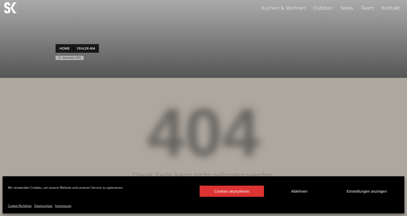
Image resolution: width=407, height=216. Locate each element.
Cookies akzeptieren (231, 191)
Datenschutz (43, 206)
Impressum (63, 206)
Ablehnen (299, 191)
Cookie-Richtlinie (20, 206)
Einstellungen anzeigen (367, 191)
